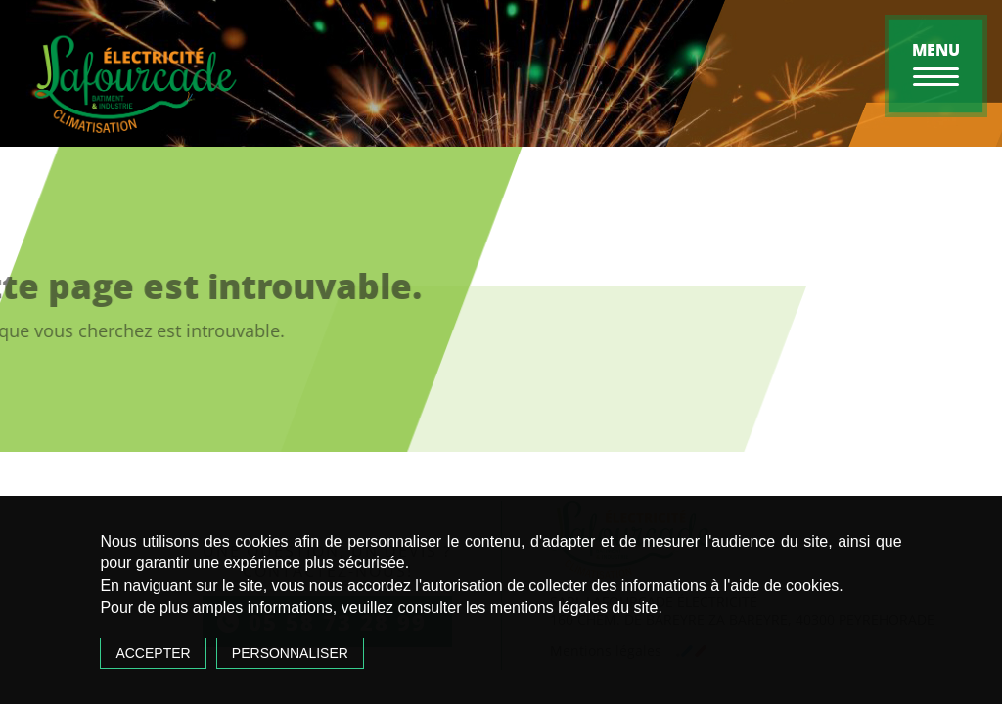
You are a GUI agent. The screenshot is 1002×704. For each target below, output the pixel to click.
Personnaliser (290, 653)
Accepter (152, 653)
